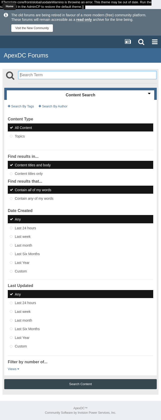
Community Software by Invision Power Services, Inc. (80, 412)
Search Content (80, 384)
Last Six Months (27, 254)
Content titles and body (33, 165)
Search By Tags (21, 106)
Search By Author (53, 106)
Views (13, 369)
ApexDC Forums (26, 55)
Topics (20, 136)
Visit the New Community (32, 28)
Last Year (22, 262)
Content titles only (29, 174)
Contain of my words (33, 190)
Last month (23, 245)
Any (18, 219)
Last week (23, 237)
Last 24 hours (25, 228)
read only (84, 20)
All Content (23, 127)
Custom (21, 271)
